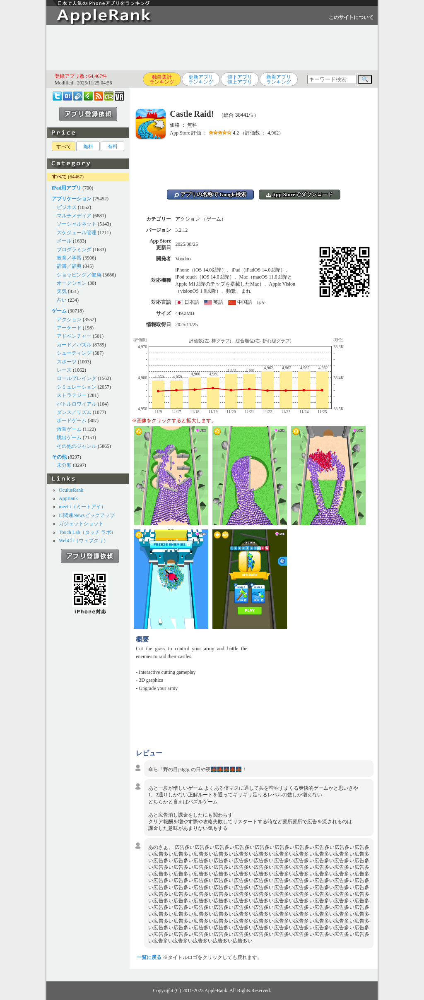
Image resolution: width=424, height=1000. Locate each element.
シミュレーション (76, 387)
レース (64, 370)
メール (64, 241)
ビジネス (67, 207)
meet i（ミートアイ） (82, 507)
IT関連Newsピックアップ (87, 515)
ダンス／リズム (74, 412)
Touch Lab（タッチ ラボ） (87, 532)
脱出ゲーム (69, 437)
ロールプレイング (76, 378)
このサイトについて (351, 17)
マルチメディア (74, 216)
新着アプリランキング (278, 79)
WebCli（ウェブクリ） (83, 540)
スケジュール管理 (76, 233)
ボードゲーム (72, 420)
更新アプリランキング (200, 79)
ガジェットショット (81, 523)
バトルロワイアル (76, 404)
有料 (113, 146)
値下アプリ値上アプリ (239, 79)
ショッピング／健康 (79, 275)
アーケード (69, 328)
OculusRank (71, 490)
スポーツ (67, 362)
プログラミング (74, 249)
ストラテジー (72, 395)
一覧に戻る (149, 957)
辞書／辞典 (69, 266)
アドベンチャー (74, 336)
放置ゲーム (69, 429)
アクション (69, 319)
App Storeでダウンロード (299, 194)
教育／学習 (69, 258)
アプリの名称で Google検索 (210, 194)
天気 (62, 291)
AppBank (68, 498)
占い (62, 300)
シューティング (74, 353)
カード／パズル (74, 345)
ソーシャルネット (76, 224)
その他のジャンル (76, 446)
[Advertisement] (212, 47)
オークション (72, 283)
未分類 (64, 465)
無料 (88, 146)
